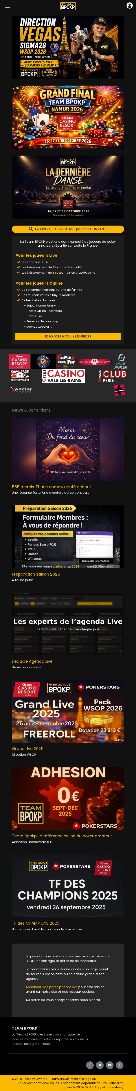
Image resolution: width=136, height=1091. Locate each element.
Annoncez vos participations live (52, 987)
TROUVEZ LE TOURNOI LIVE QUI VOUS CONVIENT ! (68, 229)
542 (55, 273)
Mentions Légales (83, 1079)
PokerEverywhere (35, 1079)
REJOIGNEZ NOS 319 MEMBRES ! (68, 336)
